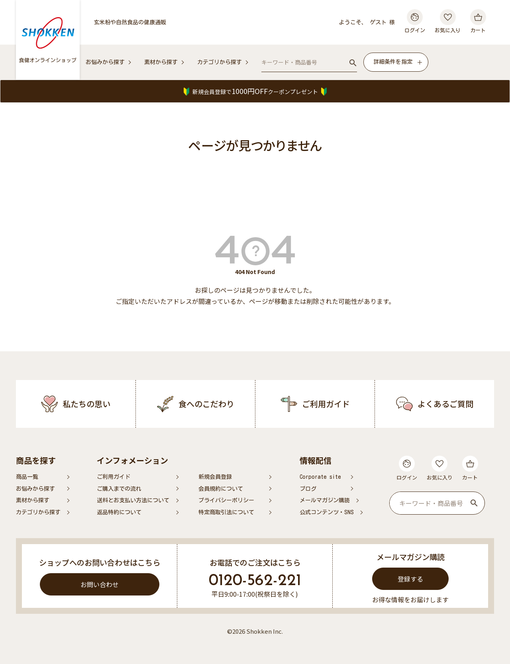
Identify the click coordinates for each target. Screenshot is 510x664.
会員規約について (220, 489)
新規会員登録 (215, 477)
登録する (410, 579)
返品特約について (119, 512)
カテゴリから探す (219, 62)
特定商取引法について (226, 512)
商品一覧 (27, 477)
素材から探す (161, 62)
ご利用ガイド (113, 477)
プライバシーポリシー (226, 500)
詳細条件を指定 (392, 62)
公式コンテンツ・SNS (327, 512)
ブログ (308, 489)
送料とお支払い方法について (133, 500)
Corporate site (320, 477)
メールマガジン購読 (325, 500)
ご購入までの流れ (119, 489)
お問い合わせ (99, 584)
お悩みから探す (105, 62)
